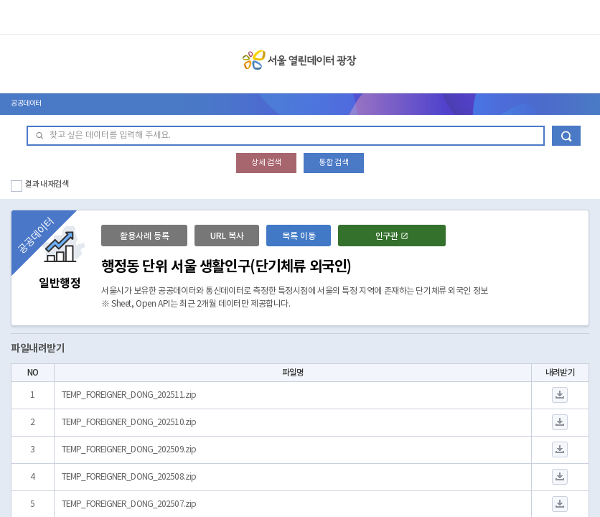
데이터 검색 (566, 136)
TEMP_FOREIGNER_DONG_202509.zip (129, 450)
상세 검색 (266, 162)
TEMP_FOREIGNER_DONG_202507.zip (129, 504)
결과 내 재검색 (47, 184)
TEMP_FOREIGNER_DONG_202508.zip (129, 477)
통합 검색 (334, 162)
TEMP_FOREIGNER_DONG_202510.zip (129, 422)
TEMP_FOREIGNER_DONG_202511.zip (129, 395)
